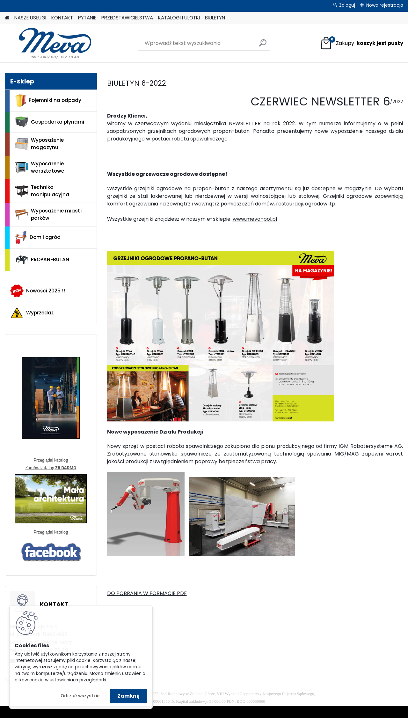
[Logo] (48, 43)
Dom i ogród (37, 237)
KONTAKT (62, 17)
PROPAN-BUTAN (42, 260)
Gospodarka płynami (49, 122)
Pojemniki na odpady (48, 100)
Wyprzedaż (32, 313)
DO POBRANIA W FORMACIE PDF (147, 593)
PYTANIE (87, 17)
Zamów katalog (50, 467)
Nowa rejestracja (384, 5)
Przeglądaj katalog (50, 459)
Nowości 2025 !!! (38, 290)
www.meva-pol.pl (255, 219)
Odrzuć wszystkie (80, 696)
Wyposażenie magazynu (39, 144)
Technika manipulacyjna (42, 191)
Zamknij (128, 696)
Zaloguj (347, 5)
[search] (262, 45)
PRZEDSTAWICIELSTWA (127, 17)
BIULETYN (215, 17)
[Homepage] (7, 18)
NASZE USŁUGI (30, 17)
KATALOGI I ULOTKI (179, 17)
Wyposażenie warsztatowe (39, 167)
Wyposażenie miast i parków (49, 214)
